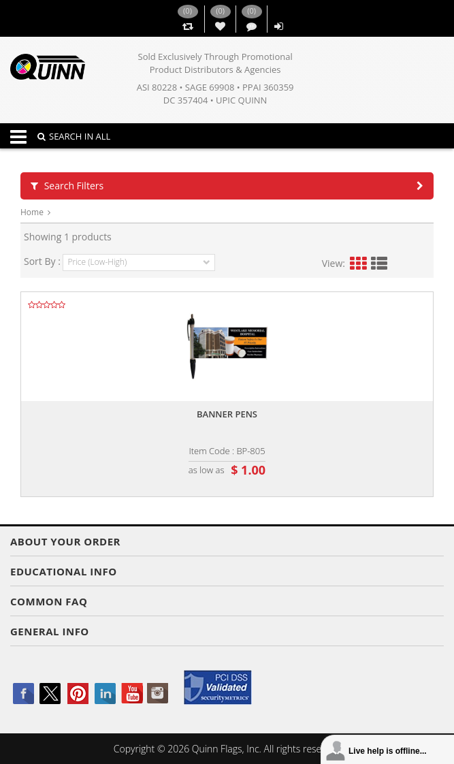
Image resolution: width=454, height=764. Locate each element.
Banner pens (227, 414)
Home (32, 212)
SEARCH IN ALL (73, 136)
